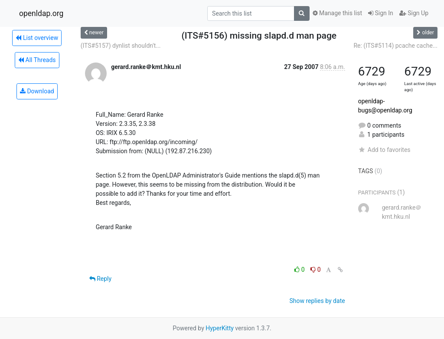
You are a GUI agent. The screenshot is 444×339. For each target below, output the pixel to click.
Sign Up (413, 13)
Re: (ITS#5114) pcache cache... (395, 45)
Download (37, 91)
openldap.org (41, 13)
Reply (100, 278)
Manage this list (337, 13)
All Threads (37, 59)
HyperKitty (220, 328)
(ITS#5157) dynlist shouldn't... (121, 45)
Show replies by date (317, 300)
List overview (37, 37)
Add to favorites (384, 149)
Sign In (380, 13)
